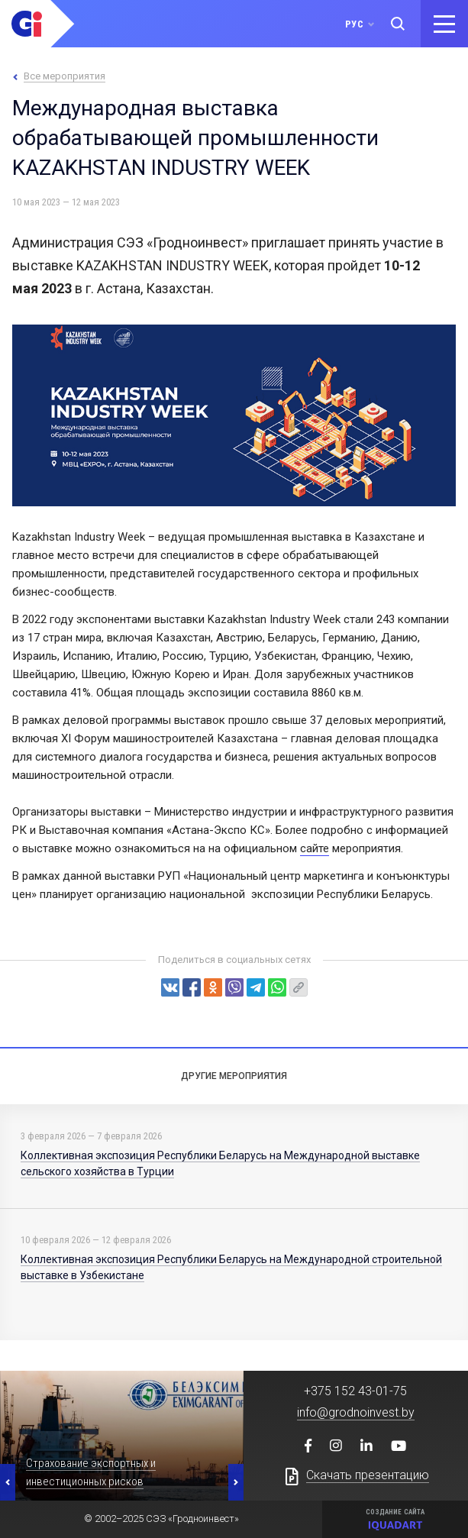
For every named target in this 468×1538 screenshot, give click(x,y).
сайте (314, 848)
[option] (122, 1436)
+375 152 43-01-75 (355, 1391)
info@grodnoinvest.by (356, 1412)
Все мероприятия (64, 76)
